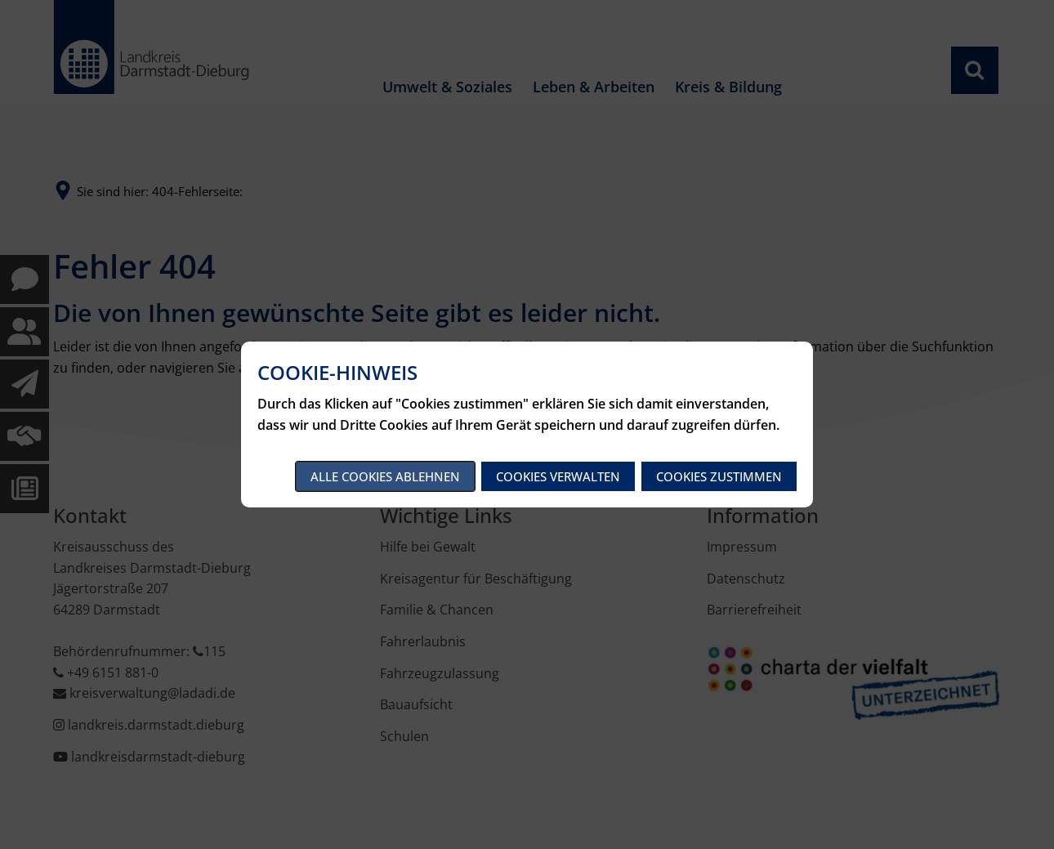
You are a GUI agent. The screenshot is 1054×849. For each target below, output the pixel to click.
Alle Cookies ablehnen (385, 476)
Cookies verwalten (558, 476)
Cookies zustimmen (719, 476)
